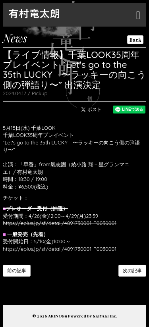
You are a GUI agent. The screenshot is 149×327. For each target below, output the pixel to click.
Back (135, 40)
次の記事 (132, 270)
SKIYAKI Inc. (105, 316)
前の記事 (16, 270)
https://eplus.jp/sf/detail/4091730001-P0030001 (59, 223)
